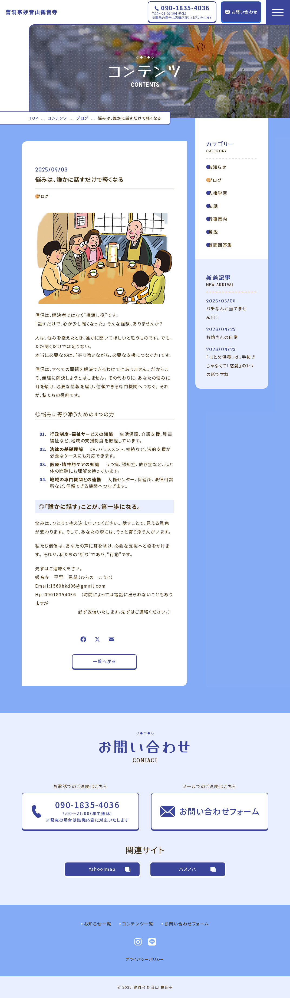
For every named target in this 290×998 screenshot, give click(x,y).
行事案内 (216, 219)
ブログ (42, 196)
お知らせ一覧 (97, 923)
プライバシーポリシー (145, 959)
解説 (212, 232)
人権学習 (216, 193)
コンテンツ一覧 (137, 923)
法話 (212, 206)
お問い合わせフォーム (186, 923)
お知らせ (216, 167)
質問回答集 (219, 245)
